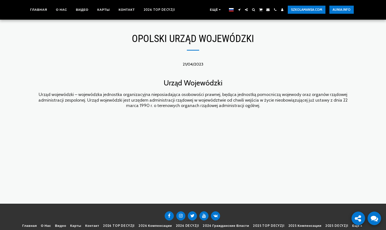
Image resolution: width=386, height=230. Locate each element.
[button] (245, 9)
